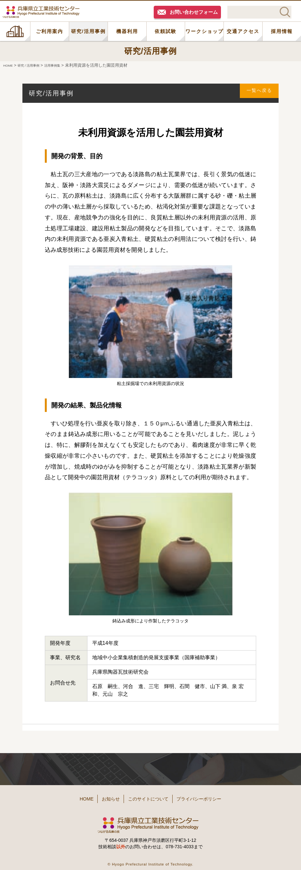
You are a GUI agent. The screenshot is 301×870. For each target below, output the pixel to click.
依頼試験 (165, 31)
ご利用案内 (49, 31)
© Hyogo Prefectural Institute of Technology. (150, 860)
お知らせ (103, 797)
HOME (15, 31)
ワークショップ (204, 31)
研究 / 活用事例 (34, 65)
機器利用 (127, 31)
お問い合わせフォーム (194, 12)
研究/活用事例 (88, 31)
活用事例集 (64, 65)
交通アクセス (243, 31)
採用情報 (282, 31)
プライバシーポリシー (211, 797)
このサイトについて (149, 797)
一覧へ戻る (256, 93)
